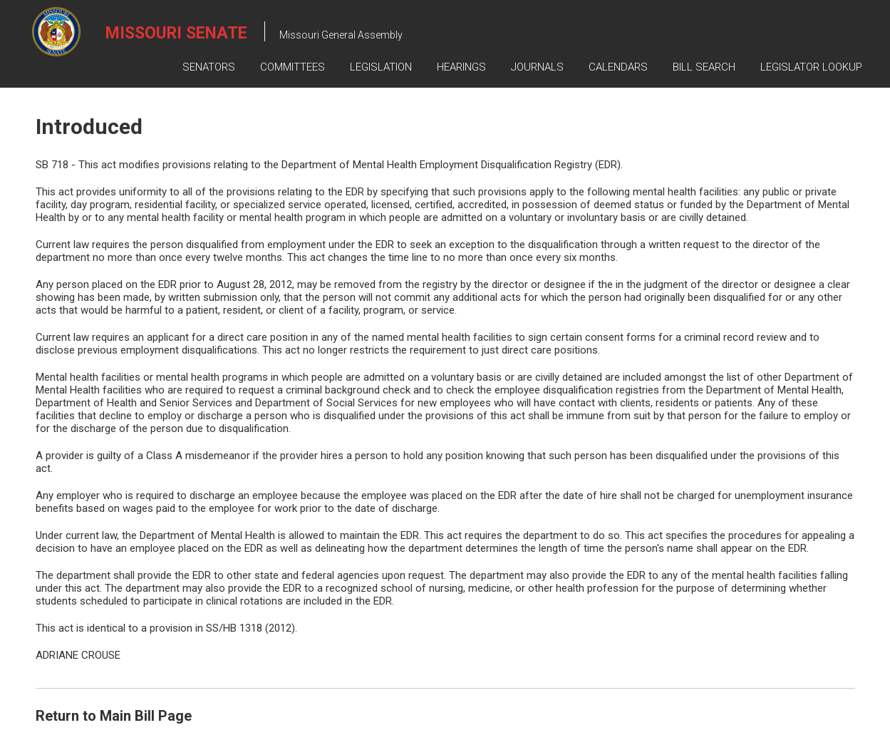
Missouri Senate (176, 33)
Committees (292, 67)
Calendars (618, 67)
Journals (537, 67)
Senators (208, 67)
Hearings (461, 67)
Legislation (381, 67)
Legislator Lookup (811, 67)
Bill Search (704, 67)
